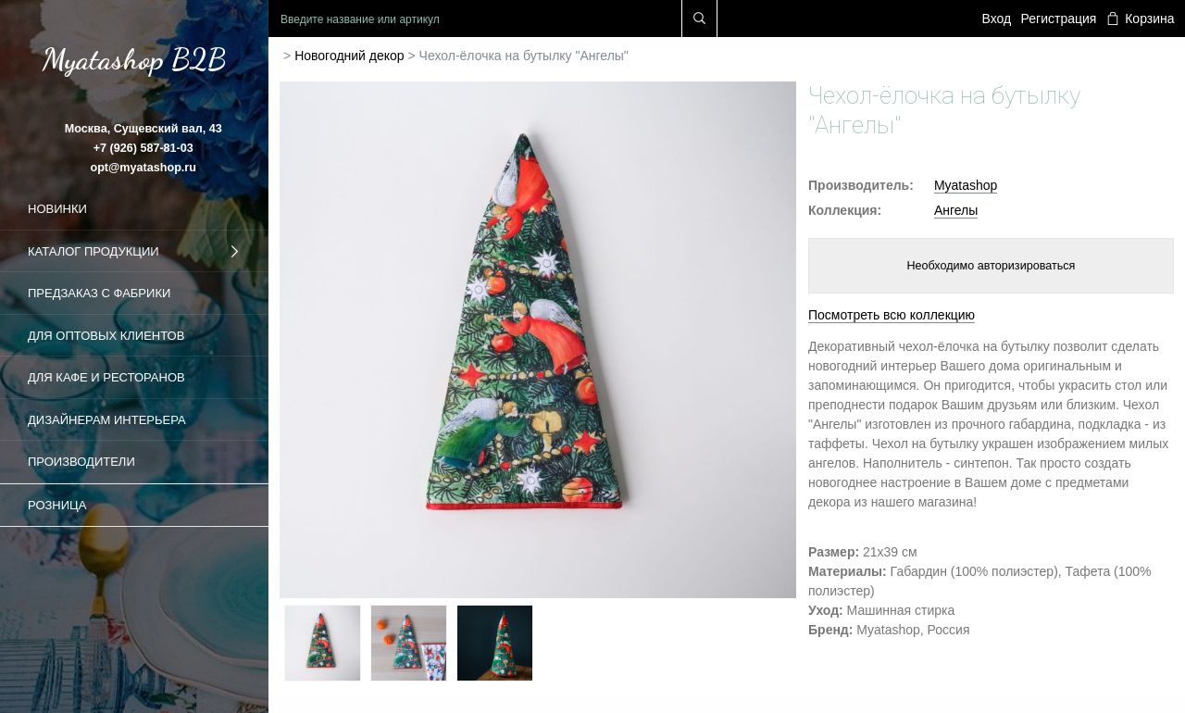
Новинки (57, 209)
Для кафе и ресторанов (106, 377)
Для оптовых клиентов (106, 336)
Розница (57, 505)
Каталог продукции (134, 252)
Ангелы (956, 210)
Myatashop (965, 185)
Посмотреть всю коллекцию (891, 314)
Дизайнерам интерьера (107, 420)
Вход (997, 18)
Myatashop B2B (134, 59)
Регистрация (1059, 18)
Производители (81, 462)
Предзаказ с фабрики (99, 293)
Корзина (1140, 18)
